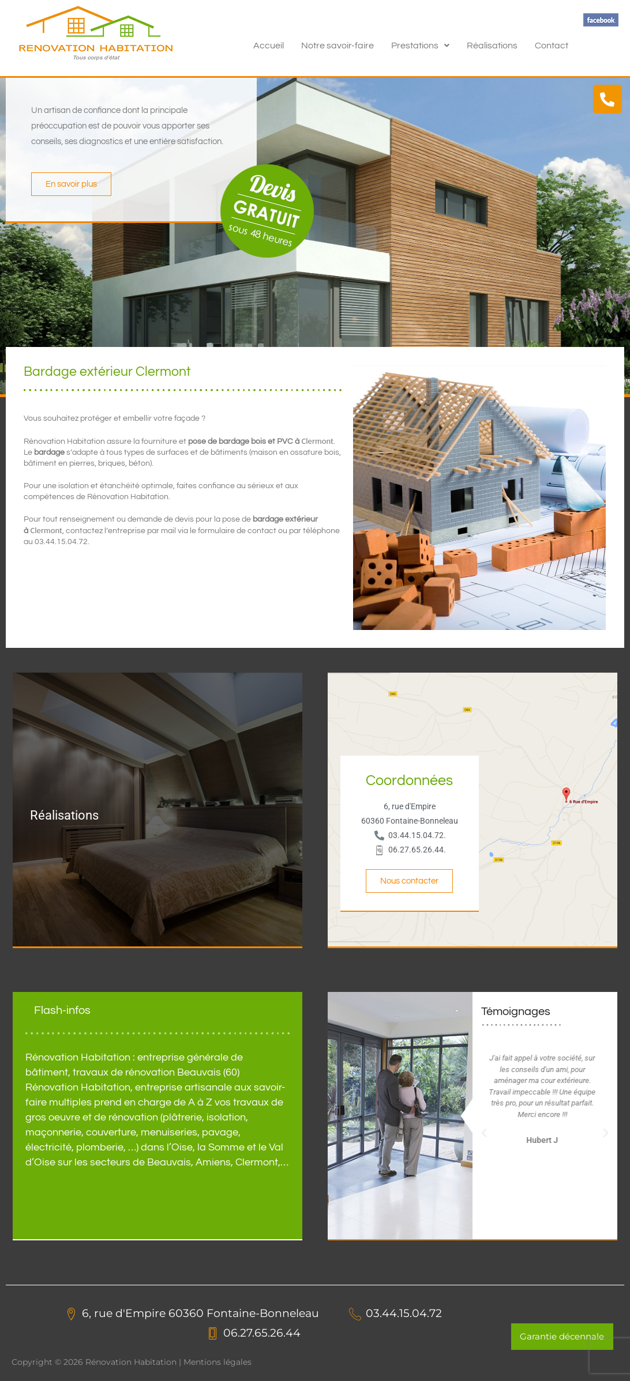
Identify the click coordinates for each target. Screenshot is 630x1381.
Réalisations (492, 45)
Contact (551, 45)
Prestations (420, 45)
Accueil (268, 45)
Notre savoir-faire (337, 45)
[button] (420, 45)
